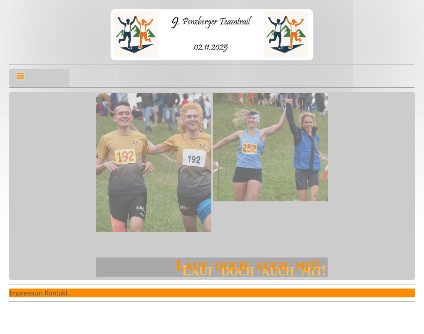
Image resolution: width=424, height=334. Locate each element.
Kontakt (56, 293)
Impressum (26, 293)
